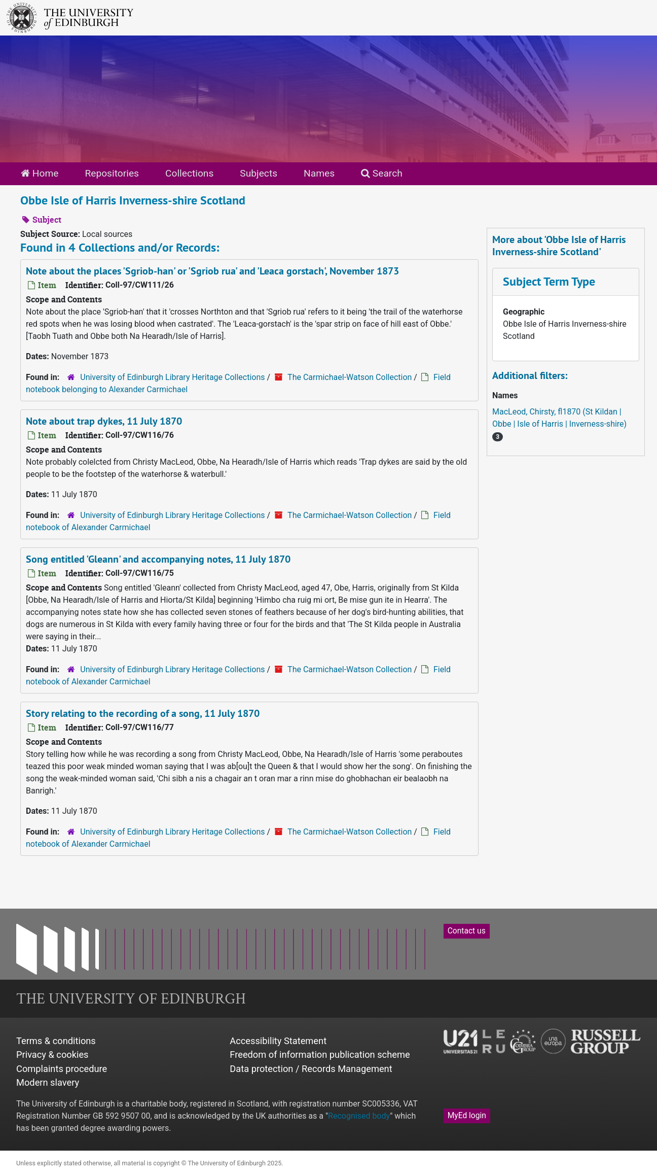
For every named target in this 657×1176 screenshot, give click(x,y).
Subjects (258, 173)
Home (39, 173)
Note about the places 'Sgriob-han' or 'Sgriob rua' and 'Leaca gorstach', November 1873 (212, 271)
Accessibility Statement (278, 1040)
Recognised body (359, 1116)
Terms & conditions (56, 1040)
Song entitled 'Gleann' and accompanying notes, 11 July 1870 (158, 559)
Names (319, 173)
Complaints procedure (61, 1068)
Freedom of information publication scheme (320, 1054)
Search (382, 173)
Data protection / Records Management (311, 1068)
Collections (189, 173)
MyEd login (467, 1115)
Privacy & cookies (52, 1054)
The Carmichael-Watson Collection (349, 377)
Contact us (467, 931)
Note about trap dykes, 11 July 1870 (104, 421)
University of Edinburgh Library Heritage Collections (172, 377)
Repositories (112, 173)
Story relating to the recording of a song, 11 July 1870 (143, 713)
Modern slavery (47, 1082)
